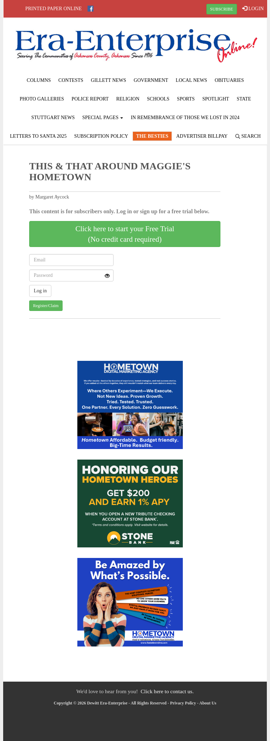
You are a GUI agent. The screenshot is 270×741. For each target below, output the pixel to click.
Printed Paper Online (53, 8)
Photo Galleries (42, 99)
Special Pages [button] (102, 117)
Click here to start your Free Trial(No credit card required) (124, 234)
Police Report (90, 99)
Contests (70, 80)
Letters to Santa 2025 (38, 136)
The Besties (152, 136)
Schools (158, 99)
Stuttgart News (53, 117)
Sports (186, 99)
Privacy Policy (183, 703)
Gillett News (108, 80)
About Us (207, 703)
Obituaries (229, 80)
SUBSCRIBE (221, 9)
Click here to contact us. (167, 691)
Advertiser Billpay (201, 136)
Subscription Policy (101, 136)
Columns (39, 80)
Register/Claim (46, 305)
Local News (191, 80)
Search (248, 136)
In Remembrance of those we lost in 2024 (185, 117)
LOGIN (253, 8)
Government (151, 80)
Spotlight (215, 99)
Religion (127, 99)
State (244, 99)
